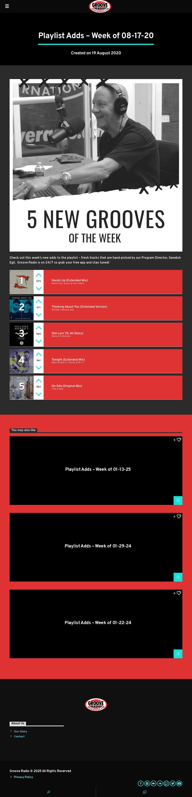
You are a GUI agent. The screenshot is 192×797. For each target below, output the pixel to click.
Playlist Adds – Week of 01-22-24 (98, 623)
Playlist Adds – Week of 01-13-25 (98, 470)
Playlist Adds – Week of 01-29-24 (98, 546)
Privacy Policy (23, 777)
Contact (19, 736)
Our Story (20, 731)
